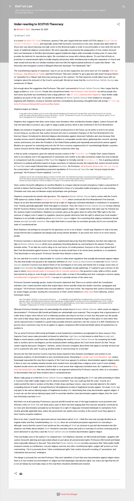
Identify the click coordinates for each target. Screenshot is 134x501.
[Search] (123, 7)
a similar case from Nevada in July (96, 357)
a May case (88, 292)
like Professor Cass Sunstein (83, 91)
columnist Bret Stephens (85, 94)
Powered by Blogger (67, 494)
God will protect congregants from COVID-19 (33, 277)
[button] (118, 25)
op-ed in (32, 41)
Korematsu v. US (91, 160)
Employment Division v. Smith (54, 199)
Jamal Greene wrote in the (99, 166)
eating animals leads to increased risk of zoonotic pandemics (52, 271)
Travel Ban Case (82, 154)
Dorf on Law (23, 6)
